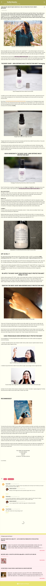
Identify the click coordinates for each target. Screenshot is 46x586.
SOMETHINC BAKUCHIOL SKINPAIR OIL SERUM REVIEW (16, 568)
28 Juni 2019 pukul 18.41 (21, 488)
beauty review (11, 479)
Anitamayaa (8, 496)
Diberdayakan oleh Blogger (23, 583)
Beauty (5, 479)
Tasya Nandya (8, 509)
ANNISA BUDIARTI (12, 488)
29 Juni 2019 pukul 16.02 (16, 509)
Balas (7, 506)
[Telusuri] (44, 2)
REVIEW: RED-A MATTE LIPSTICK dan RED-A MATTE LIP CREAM (18, 554)
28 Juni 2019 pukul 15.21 (15, 483)
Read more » (42, 550)
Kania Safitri (8, 483)
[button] (44, 7)
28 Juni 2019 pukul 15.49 (15, 496)
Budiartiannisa (12, 2)
